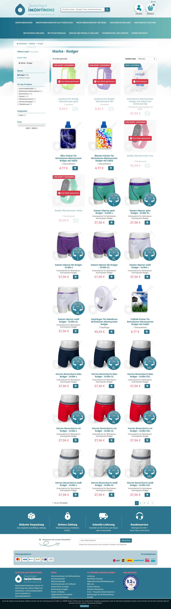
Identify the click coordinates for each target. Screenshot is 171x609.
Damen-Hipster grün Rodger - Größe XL (140, 212)
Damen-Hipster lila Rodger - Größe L (68, 266)
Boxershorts (25, 94)
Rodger (23, 75)
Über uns (90, 584)
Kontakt (90, 597)
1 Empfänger (104, 327)
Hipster (23, 96)
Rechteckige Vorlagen (59, 589)
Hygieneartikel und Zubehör (61, 594)
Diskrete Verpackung (95, 589)
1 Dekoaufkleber (68, 164)
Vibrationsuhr (25, 104)
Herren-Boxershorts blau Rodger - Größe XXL (140, 375)
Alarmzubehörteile (27, 89)
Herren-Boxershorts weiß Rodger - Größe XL (104, 484)
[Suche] (85, 9)
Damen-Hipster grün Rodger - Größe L (104, 212)
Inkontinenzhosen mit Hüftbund (63, 584)
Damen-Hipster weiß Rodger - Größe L (140, 266)
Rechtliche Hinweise (95, 579)
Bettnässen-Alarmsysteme (30, 91)
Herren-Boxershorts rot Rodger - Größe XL (104, 429)
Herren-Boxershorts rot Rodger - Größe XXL (140, 429)
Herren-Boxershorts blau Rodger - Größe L (68, 375)
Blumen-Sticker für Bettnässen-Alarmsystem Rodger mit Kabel (104, 158)
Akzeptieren (84, 606)
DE (152, 2)
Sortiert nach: (130, 59)
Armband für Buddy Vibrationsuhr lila (104, 100)
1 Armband (68, 104)
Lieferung (90, 576)
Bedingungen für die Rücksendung (100, 594)
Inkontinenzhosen (58, 579)
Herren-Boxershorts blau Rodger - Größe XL (104, 375)
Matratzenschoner (27, 99)
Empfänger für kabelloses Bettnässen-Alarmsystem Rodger (104, 322)
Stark (22, 115)
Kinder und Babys (58, 592)
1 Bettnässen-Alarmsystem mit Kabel (140, 108)
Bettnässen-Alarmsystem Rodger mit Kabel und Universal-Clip (140, 101)
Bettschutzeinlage (58, 581)
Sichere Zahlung (93, 587)
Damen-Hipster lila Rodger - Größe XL (104, 266)
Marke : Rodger (26, 63)
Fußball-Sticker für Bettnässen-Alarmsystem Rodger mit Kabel (140, 322)
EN (155, 2)
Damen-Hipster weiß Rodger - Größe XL (68, 320)
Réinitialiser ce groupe (24, 77)
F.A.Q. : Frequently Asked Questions (101, 592)
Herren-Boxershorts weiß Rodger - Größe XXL (140, 484)
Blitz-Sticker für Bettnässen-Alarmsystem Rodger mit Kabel (68, 158)
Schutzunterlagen (27, 102)
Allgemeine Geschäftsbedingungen (100, 581)
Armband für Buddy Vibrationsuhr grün (68, 100)
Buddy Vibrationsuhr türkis (68, 210)
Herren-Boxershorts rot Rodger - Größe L (68, 429)
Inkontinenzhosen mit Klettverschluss (65, 576)
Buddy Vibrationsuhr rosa (140, 155)
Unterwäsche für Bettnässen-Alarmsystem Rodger (104, 217)
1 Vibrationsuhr (140, 161)
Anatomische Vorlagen (60, 587)
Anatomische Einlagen (59, 597)
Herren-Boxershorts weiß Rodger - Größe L (68, 484)
